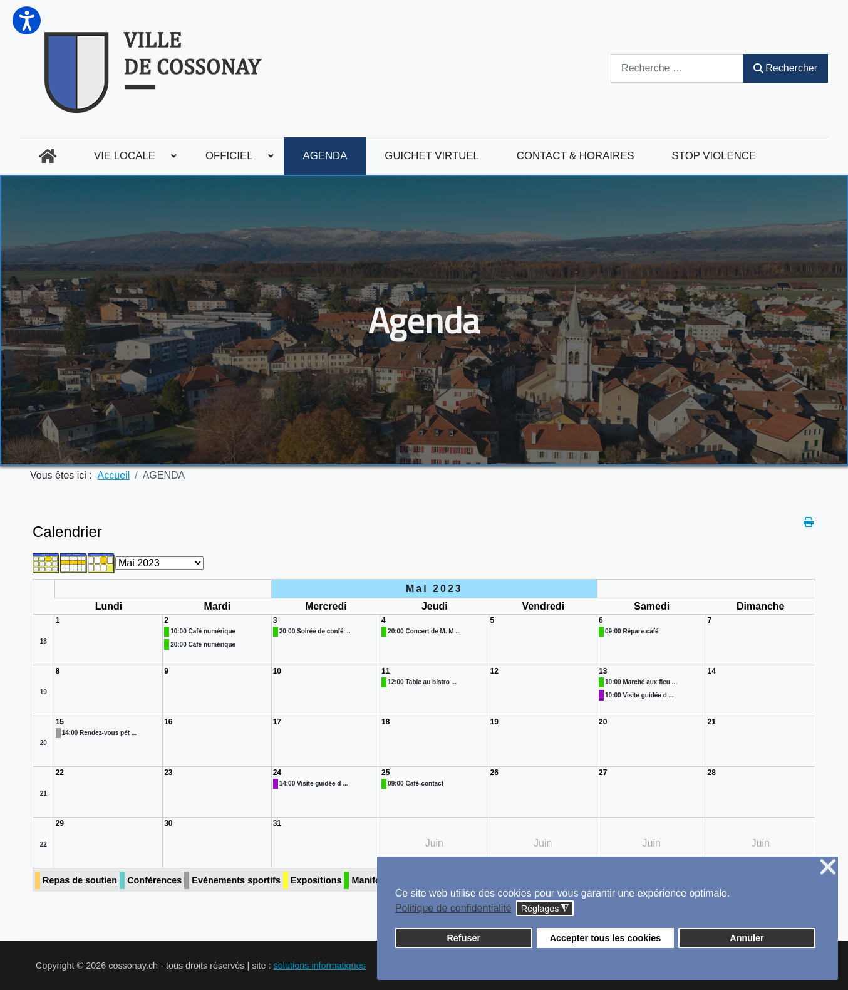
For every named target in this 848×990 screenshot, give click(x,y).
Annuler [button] (746, 938)
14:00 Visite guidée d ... (313, 783)
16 (168, 721)
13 (603, 671)
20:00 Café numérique (202, 644)
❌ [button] (828, 867)
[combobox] (677, 68)
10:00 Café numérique (202, 631)
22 (60, 772)
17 (277, 721)
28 (712, 772)
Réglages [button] (545, 909)
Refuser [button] (463, 938)
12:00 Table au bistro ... (422, 682)
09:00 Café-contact (415, 783)
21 (712, 721)
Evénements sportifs (236, 880)
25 (385, 772)
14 (712, 671)
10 (277, 671)
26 (494, 772)
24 (277, 772)
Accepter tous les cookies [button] (605, 938)
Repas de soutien (80, 880)
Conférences (154, 880)
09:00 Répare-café (632, 631)
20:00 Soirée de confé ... (315, 631)
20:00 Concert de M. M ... (424, 631)
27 (603, 772)
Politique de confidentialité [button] (453, 908)
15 (60, 721)
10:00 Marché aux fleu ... (641, 682)
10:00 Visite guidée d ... (639, 695)
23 (168, 772)
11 (385, 671)
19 (43, 692)
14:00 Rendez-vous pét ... (99, 732)
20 (43, 742)
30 (168, 823)
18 (43, 641)
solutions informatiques (320, 966)
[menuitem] (47, 156)
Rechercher (785, 68)
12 (494, 671)
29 (60, 823)
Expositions (316, 880)
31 (277, 823)
